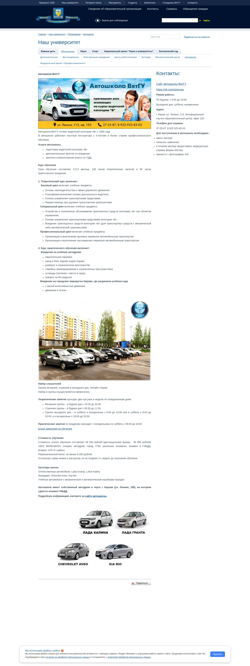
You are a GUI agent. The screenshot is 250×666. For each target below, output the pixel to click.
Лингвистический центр (168, 57)
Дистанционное (71, 57)
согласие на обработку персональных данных (67, 657)
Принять (217, 654)
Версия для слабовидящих (115, 20)
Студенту (132, 3)
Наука (83, 51)
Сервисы (171, 8)
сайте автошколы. (96, 496)
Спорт (95, 51)
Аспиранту (192, 3)
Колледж (146, 57)
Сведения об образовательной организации (114, 8)
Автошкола (88, 34)
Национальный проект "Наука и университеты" (128, 51)
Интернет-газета (93, 3)
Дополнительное (49, 57)
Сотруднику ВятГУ (171, 3)
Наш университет (70, 3)
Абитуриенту (115, 3)
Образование (74, 34)
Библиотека (149, 3)
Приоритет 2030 (47, 3)
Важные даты (48, 51)
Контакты (153, 8)
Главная (42, 34)
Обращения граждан (195, 8)
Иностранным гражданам (97, 57)
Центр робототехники (126, 57)
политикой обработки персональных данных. (129, 657)
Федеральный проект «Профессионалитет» (63, 63)
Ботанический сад (168, 51)
